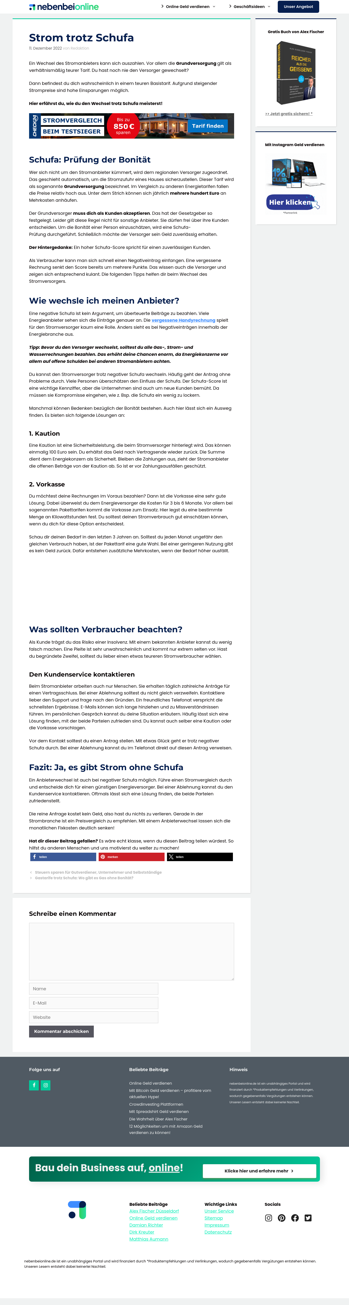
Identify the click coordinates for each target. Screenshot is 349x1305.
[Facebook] (34, 1085)
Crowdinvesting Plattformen (156, 1104)
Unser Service (219, 1211)
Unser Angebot (298, 6)
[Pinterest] (282, 1218)
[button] (63, 857)
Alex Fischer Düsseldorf (154, 1211)
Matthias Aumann (148, 1239)
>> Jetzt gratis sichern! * (289, 114)
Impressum (217, 1225)
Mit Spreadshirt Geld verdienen (159, 1111)
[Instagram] (45, 1085)
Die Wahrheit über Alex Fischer (158, 1119)
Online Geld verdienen (150, 1083)
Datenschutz (218, 1232)
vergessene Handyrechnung (183, 320)
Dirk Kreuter (141, 1232)
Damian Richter (146, 1225)
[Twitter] (308, 1218)
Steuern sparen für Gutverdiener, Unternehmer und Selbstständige (98, 872)
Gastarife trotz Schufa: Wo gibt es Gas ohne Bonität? (84, 877)
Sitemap (214, 1218)
